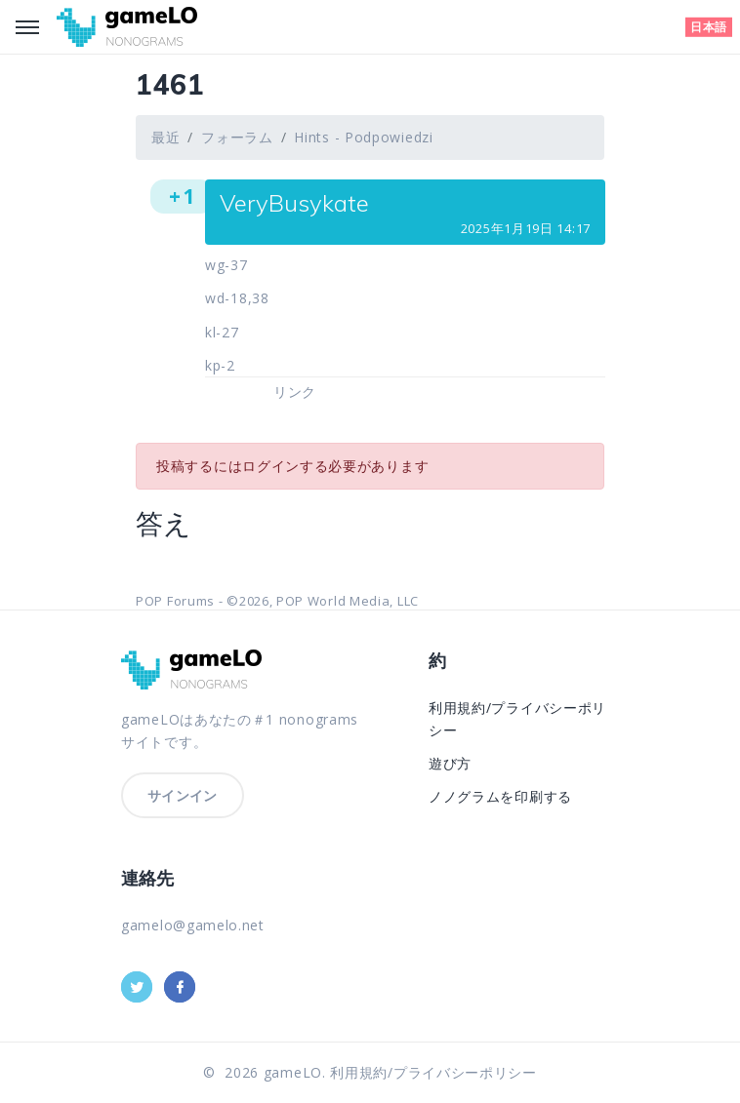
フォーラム (237, 137)
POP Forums (175, 601)
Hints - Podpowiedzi (363, 137)
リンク (294, 391)
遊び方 (450, 763)
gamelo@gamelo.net (193, 925)
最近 (165, 137)
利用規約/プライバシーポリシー (433, 1072)
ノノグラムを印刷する (500, 796)
